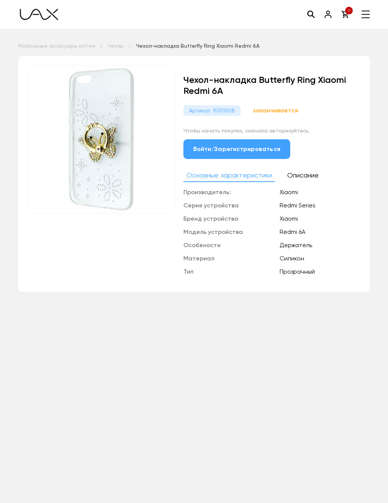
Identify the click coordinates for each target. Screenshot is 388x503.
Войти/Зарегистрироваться (236, 149)
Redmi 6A (292, 231)
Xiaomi (289, 218)
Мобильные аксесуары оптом (56, 46)
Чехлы (116, 46)
